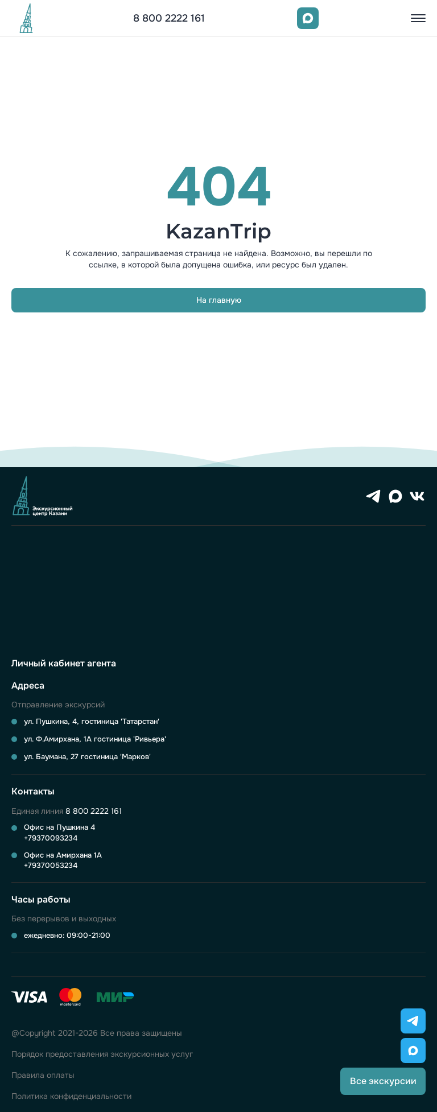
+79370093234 (50, 838)
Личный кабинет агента (63, 663)
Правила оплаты (43, 1075)
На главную (218, 300)
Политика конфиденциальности (71, 1096)
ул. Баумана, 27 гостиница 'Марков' (87, 756)
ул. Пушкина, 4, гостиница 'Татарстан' (91, 721)
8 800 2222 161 (169, 18)
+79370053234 (50, 865)
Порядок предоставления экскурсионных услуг (102, 1054)
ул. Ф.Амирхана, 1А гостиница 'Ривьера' (95, 739)
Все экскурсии (383, 1081)
